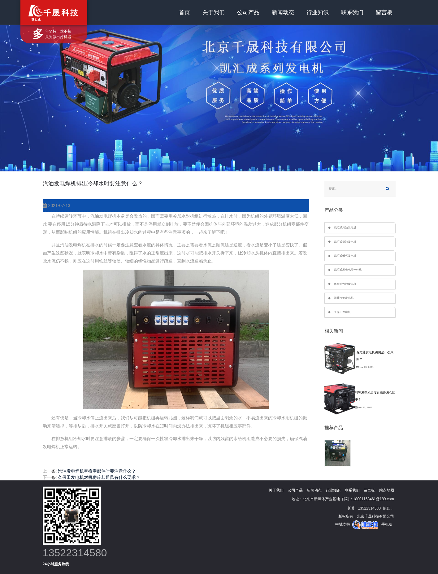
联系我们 (352, 12)
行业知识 (317, 12)
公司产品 (248, 12)
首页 (184, 12)
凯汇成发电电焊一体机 (348, 269)
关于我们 (213, 12)
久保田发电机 (342, 312)
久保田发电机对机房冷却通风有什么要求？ (99, 477)
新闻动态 (283, 12)
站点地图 (386, 490)
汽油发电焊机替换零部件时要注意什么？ (97, 471)
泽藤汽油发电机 (343, 297)
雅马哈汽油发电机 (345, 283)
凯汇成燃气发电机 (345, 255)
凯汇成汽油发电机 (345, 227)
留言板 (384, 12)
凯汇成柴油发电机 (345, 241)
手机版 (386, 524)
